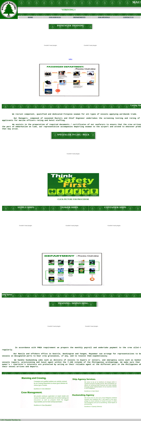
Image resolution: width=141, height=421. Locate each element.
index (70, 59)
